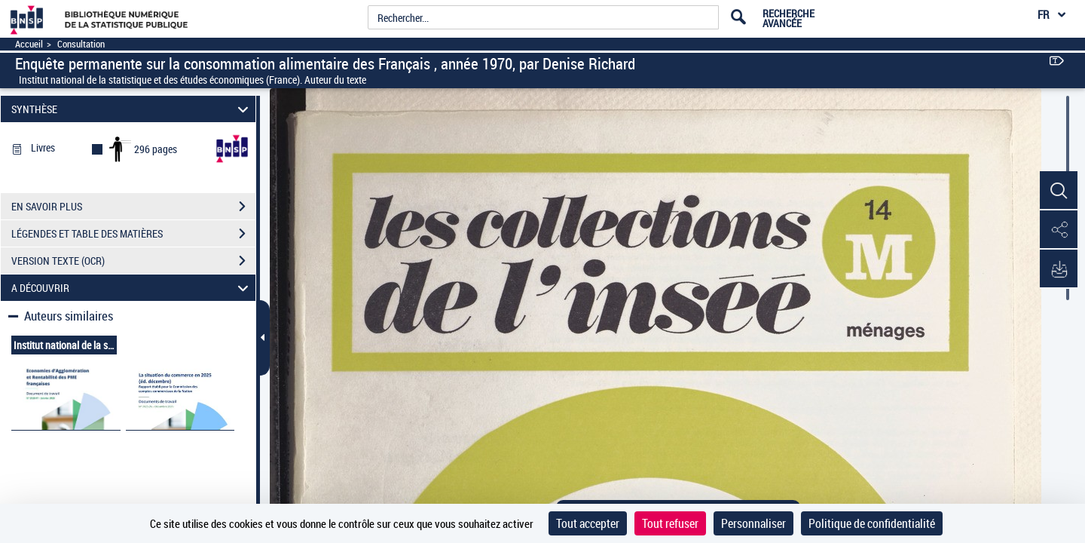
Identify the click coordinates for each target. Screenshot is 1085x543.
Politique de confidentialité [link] (871, 523)
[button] (1058, 190)
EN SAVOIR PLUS (133, 206)
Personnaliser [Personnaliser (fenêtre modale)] (753, 523)
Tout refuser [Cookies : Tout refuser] (670, 523)
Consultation (81, 44)
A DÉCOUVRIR (132, 288)
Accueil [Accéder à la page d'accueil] (29, 44)
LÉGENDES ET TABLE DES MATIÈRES (133, 233)
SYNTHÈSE (132, 109)
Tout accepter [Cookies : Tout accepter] (587, 523)
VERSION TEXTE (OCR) (133, 261)
